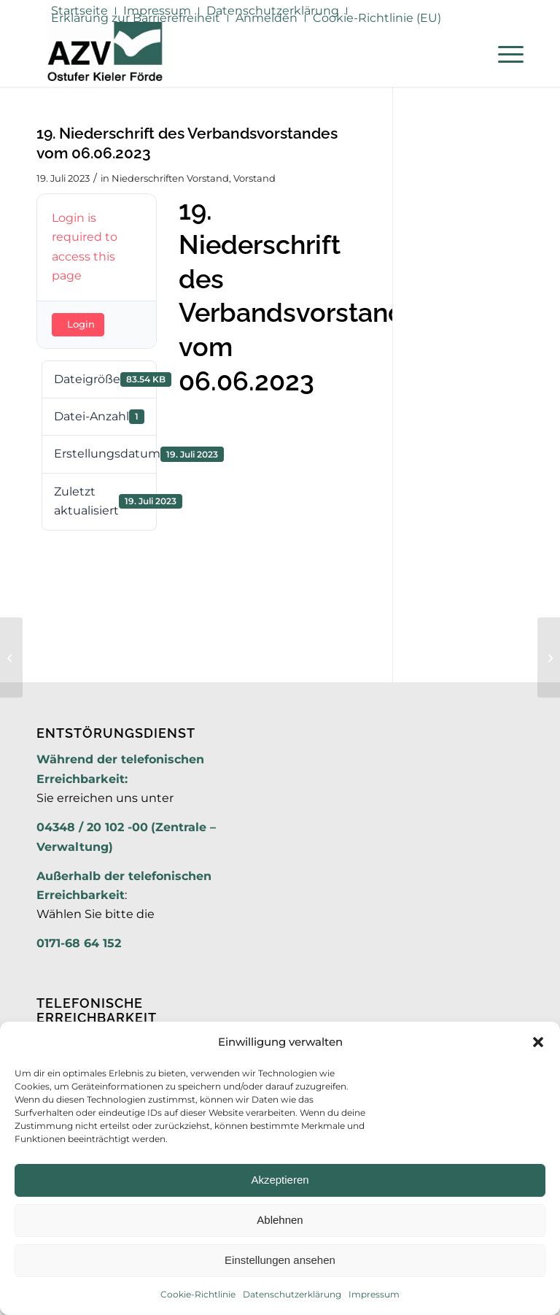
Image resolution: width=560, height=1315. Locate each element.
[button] (538, 1042)
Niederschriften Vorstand (170, 178)
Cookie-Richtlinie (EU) (377, 18)
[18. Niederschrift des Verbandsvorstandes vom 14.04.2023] (11, 657)
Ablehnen (280, 1220)
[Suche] (469, 54)
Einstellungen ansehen (280, 1260)
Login (81, 324)
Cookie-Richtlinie (198, 1294)
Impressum (374, 1294)
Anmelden (267, 18)
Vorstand (254, 178)
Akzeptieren (279, 1179)
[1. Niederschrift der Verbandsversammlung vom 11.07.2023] (548, 657)
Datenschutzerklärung (292, 1294)
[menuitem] (136, 18)
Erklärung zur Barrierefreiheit (135, 18)
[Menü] (503, 54)
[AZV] (104, 54)
